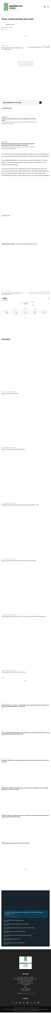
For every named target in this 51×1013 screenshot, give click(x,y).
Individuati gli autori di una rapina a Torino (12, 939)
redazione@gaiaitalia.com (28, 993)
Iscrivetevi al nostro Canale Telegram (25, 62)
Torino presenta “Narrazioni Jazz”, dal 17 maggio (38, 47)
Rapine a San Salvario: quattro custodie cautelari (14, 942)
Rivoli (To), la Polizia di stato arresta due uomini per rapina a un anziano (18, 560)
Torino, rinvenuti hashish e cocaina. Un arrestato (13, 672)
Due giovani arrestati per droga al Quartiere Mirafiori (14, 931)
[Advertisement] (25, 196)
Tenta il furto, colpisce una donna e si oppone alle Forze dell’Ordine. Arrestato (24, 912)
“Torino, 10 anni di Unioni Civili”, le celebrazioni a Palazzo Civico (18, 119)
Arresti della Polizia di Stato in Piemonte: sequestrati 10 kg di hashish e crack (20, 504)
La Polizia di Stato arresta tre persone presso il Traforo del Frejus (17, 935)
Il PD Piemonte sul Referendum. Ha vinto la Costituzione (15, 843)
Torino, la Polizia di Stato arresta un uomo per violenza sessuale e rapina (18, 927)
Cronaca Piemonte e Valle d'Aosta (11, 16)
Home (2, 16)
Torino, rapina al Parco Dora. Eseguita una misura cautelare (16, 924)
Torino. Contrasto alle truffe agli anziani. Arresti (13, 920)
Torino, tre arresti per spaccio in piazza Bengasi (13, 449)
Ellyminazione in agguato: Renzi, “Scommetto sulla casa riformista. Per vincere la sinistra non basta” (18, 144)
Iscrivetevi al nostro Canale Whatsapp (25, 65)
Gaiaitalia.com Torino (10, 914)
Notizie (2, 703)
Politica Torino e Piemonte (6, 758)
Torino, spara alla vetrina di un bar (9, 393)
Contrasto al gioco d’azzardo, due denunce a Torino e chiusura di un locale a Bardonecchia (23, 616)
